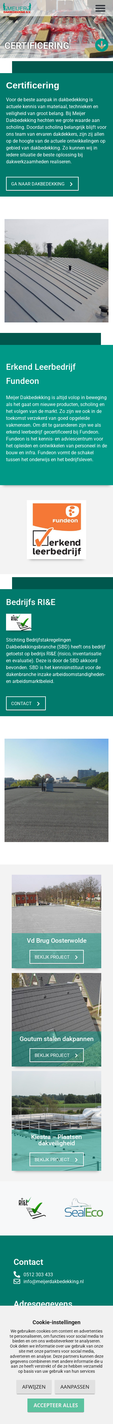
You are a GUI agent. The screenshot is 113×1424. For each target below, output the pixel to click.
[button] (100, 8)
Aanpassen (75, 1386)
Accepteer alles (55, 1405)
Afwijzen (34, 1386)
